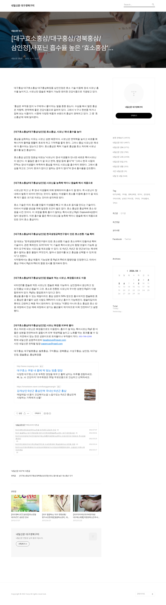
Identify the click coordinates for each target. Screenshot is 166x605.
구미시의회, (117, 199)
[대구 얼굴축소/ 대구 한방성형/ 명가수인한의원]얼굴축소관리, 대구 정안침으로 (45, 433)
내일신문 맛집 (120, 161)
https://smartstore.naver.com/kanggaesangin (36, 386)
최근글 (115, 213)
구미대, (137, 199)
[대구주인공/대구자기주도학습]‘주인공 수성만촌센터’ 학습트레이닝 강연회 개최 (45, 444)
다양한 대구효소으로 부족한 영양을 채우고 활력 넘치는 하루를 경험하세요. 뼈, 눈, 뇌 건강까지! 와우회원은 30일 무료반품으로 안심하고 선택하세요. (55, 375)
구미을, (124, 194)
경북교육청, (132, 194)
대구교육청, (117, 194)
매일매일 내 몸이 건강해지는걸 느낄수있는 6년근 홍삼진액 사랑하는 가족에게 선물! (46, 396)
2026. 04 (133, 271)
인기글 (123, 213)
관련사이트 (141, 594)
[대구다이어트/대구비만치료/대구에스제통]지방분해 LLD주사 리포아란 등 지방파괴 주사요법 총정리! (50, 437)
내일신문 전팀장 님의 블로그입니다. (29, 538)
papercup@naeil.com (51, 343)
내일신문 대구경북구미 (22, 5)
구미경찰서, (145, 199)
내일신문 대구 (20, 425)
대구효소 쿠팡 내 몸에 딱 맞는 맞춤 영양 (39, 370)
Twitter (128, 239)
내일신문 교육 (121, 157)
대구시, (140, 194)
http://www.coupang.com (28, 366)
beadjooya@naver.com (54, 340)
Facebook (117, 239)
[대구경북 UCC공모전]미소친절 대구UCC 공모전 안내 (36, 430)
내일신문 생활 (120, 166)
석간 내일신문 (120, 171)
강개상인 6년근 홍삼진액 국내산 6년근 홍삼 (41, 390)
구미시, (115, 203)
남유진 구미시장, (128, 199)
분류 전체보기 (121, 138)
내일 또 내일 (120, 176)
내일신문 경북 (121, 147)
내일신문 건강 (120, 152)
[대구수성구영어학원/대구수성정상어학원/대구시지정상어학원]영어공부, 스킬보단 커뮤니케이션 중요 (50, 448)
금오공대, (147, 194)
